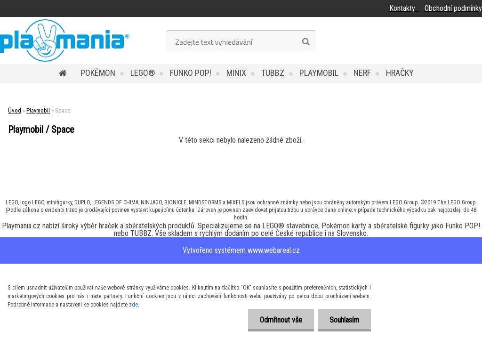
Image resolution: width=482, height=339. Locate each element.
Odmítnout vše (281, 319)
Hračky (400, 73)
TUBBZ (272, 73)
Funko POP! (190, 73)
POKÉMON (97, 73)
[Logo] (64, 40)
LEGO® (142, 73)
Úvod (14, 110)
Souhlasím (344, 319)
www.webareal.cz (274, 250)
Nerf (362, 73)
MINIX (236, 73)
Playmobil (318, 73)
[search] (305, 42)
